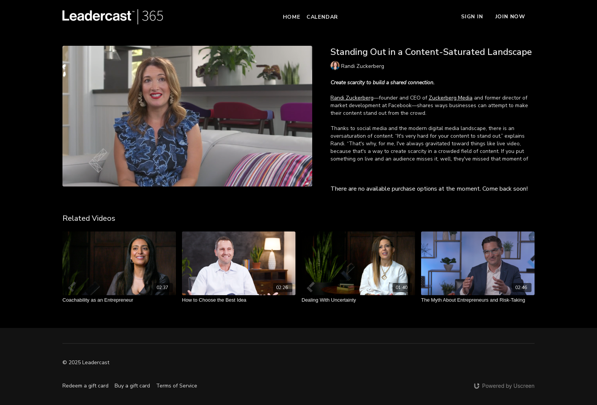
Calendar (322, 17)
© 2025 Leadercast (85, 362)
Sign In (472, 16)
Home (291, 17)
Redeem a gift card (85, 385)
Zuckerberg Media (450, 97)
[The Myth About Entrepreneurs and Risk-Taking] (478, 300)
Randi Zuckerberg (352, 97)
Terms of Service (176, 385)
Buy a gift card (132, 385)
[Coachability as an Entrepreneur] (119, 300)
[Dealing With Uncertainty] (358, 300)
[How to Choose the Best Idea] (238, 300)
